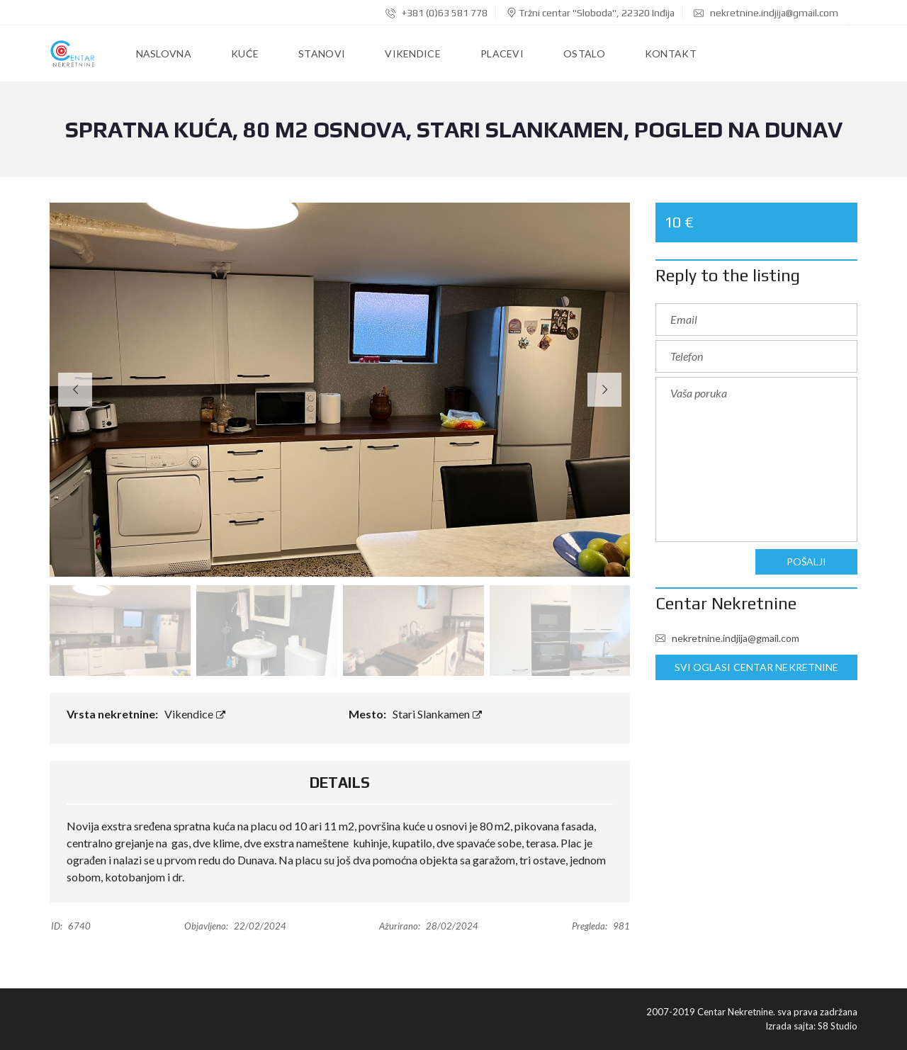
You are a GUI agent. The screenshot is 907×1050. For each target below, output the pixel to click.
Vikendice (194, 714)
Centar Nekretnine (725, 603)
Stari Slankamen (437, 714)
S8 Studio (837, 1026)
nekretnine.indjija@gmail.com (766, 12)
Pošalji (806, 562)
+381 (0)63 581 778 (436, 12)
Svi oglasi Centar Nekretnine (756, 667)
